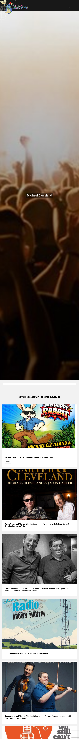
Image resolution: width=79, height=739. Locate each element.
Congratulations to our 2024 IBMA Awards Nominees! (26, 653)
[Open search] (69, 7)
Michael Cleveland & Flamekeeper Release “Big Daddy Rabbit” (29, 457)
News (8, 461)
